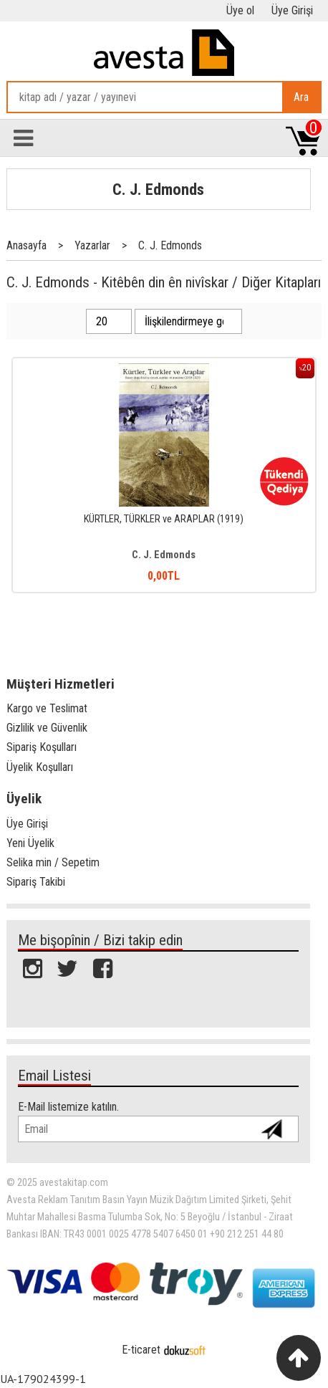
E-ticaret (141, 1349)
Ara (301, 97)
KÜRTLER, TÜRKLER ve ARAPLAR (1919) (163, 519)
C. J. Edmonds (158, 189)
